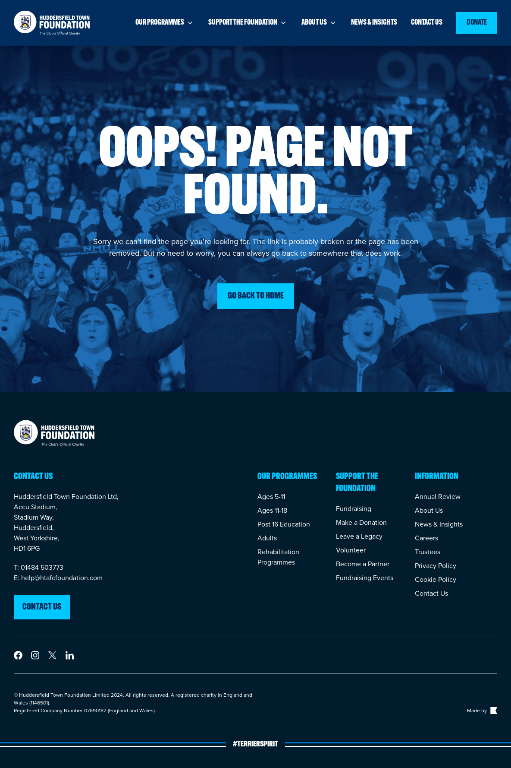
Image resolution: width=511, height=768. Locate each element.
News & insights (374, 23)
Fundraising (353, 509)
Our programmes (164, 23)
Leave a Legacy (359, 536)
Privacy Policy (435, 566)
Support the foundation (248, 23)
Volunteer (351, 550)
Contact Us (431, 593)
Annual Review (438, 496)
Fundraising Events (364, 578)
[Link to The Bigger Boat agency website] (493, 710)
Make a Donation (361, 522)
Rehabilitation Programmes (278, 557)
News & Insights (439, 524)
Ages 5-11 (271, 496)
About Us (429, 510)
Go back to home (256, 296)
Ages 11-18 (272, 510)
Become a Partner (362, 564)
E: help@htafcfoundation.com (58, 578)
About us (319, 23)
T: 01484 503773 (38, 567)
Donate (477, 23)
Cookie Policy (435, 579)
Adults (267, 538)
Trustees (427, 552)
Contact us (426, 23)
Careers (426, 538)
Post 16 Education (283, 524)
